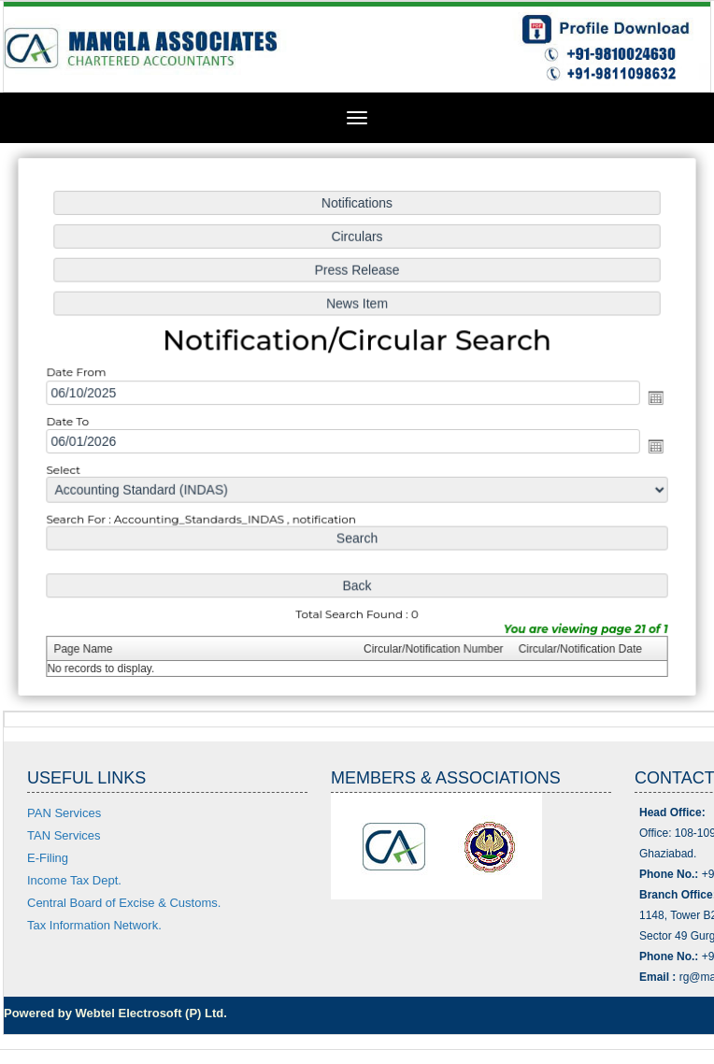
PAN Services (64, 813)
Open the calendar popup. (651, 397)
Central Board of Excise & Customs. (124, 903)
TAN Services (64, 835)
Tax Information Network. (94, 925)
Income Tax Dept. (74, 880)
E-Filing (47, 858)
